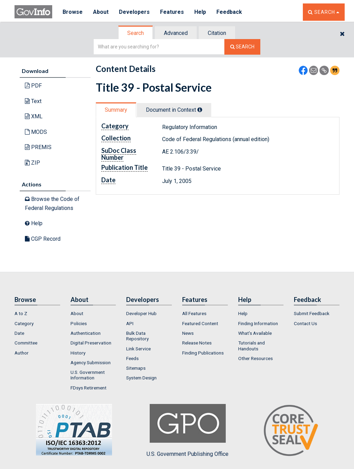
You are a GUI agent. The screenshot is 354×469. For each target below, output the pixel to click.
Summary (116, 110)
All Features (194, 313)
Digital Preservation (91, 343)
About (101, 12)
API (129, 323)
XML (34, 116)
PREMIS (38, 147)
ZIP (32, 162)
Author (22, 353)
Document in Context (174, 110)
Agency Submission (91, 362)
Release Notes (197, 343)
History (78, 353)
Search (135, 33)
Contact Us (305, 323)
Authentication (86, 333)
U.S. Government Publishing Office (188, 430)
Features (172, 12)
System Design (141, 377)
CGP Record (42, 239)
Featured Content (200, 323)
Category (24, 323)
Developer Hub (141, 313)
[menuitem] (37, 313)
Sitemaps (136, 368)
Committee (26, 343)
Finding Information (258, 323)
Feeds (132, 358)
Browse (73, 12)
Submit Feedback (311, 313)
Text (33, 101)
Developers (134, 12)
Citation (217, 33)
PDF (33, 85)
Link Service (138, 348)
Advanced (176, 33)
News (188, 333)
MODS (36, 132)
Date (19, 333)
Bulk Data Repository (137, 335)
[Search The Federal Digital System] (242, 47)
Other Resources (255, 358)
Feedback (229, 12)
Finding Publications (203, 353)
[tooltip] (199, 109)
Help (200, 12)
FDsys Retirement (88, 387)
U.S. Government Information (88, 374)
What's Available (255, 333)
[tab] (135, 33)
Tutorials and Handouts (251, 345)
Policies (79, 323)
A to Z (21, 313)
